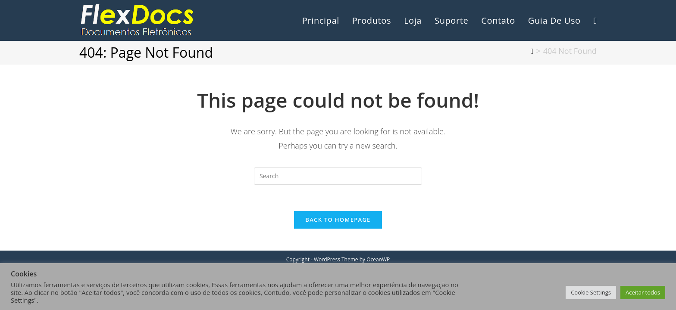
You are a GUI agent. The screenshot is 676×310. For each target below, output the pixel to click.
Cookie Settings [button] (591, 292)
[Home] (532, 51)
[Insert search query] (338, 176)
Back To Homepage (337, 219)
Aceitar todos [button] (643, 292)
